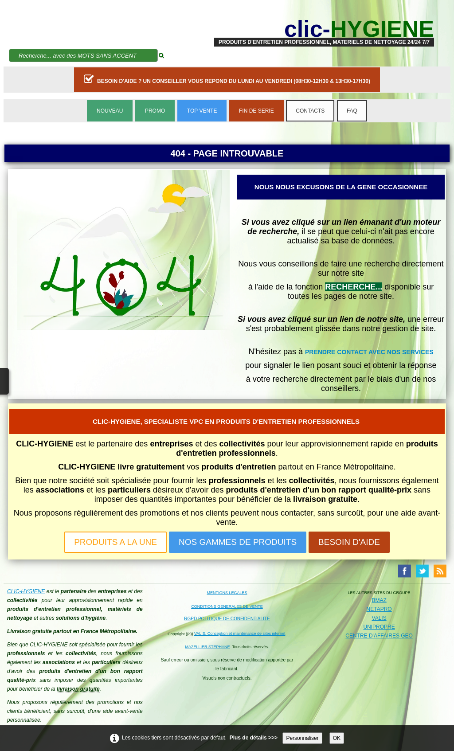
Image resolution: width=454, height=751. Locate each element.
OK (336, 738)
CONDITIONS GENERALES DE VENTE (227, 606)
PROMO (155, 111)
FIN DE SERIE (256, 111)
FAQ (352, 111)
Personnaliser (302, 738)
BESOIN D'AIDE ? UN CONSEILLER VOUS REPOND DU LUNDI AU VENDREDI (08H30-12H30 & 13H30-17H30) (227, 79)
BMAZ (379, 600)
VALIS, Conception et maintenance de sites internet (239, 633)
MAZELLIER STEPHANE (207, 647)
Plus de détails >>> (254, 738)
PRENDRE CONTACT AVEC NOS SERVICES (369, 352)
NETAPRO (379, 609)
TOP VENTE (202, 111)
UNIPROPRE (379, 627)
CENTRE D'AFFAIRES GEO (379, 636)
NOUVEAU (110, 111)
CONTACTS (310, 111)
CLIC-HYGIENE (26, 591)
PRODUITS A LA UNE (115, 542)
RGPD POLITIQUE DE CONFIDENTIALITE (227, 618)
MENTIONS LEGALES (227, 593)
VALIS (379, 618)
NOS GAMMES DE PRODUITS (238, 542)
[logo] (324, 28)
